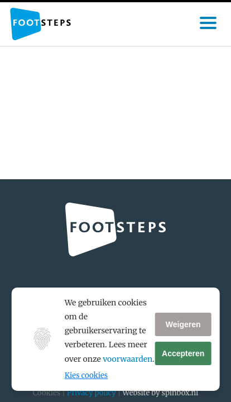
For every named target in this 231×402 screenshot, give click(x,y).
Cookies (46, 393)
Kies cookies (86, 375)
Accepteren (183, 353)
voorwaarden (127, 359)
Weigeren (183, 324)
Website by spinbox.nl (160, 393)
